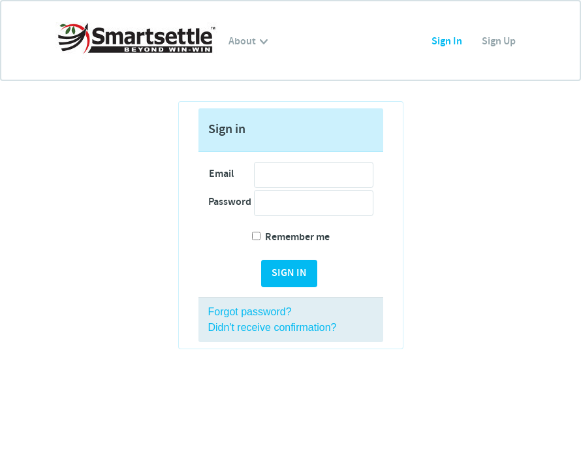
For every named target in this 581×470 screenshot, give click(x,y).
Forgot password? (250, 311)
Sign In (447, 41)
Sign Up (499, 41)
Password (226, 202)
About (248, 42)
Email (221, 174)
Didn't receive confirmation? (272, 327)
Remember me (291, 237)
